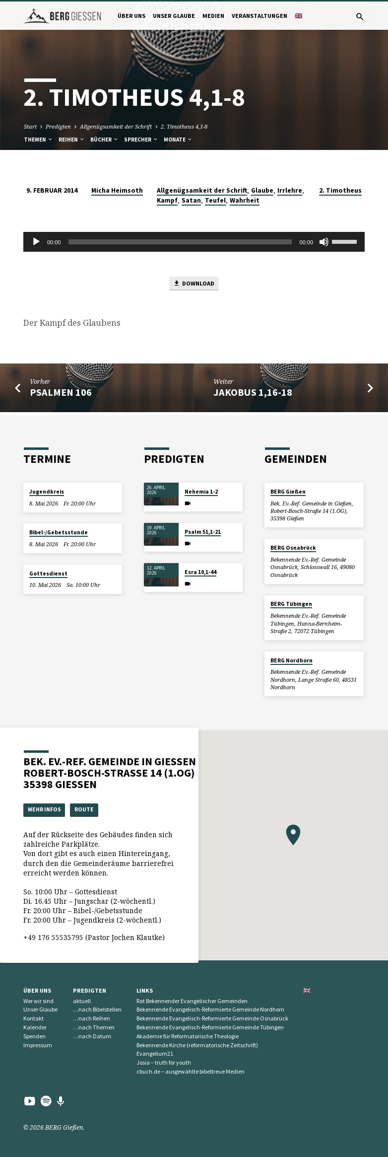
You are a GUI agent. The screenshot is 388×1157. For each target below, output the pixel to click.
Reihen (72, 138)
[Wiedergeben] (36, 240)
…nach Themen (94, 1026)
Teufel (215, 199)
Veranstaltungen (259, 15)
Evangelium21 (154, 1053)
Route (89, 808)
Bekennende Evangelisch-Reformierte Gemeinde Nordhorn (210, 1009)
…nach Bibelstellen (97, 1009)
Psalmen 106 (61, 392)
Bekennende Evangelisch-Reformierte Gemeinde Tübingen (210, 1026)
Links (144, 990)
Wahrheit (244, 199)
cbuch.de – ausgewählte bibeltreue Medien (190, 1071)
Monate (178, 138)
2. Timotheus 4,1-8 (184, 125)
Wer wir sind (38, 1000)
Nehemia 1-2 (201, 490)
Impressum (37, 1044)
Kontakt (33, 1018)
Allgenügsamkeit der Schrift (116, 125)
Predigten (58, 125)
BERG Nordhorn (291, 658)
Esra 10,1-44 (200, 570)
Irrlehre (289, 189)
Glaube (262, 189)
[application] (194, 240)
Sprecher (141, 138)
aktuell (82, 1000)
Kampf (167, 199)
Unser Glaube (174, 15)
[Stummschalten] (324, 240)
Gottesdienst (48, 572)
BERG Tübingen (291, 602)
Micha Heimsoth (117, 189)
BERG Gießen (288, 490)
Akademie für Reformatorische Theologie (187, 1035)
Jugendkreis (46, 490)
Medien (213, 15)
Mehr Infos (46, 808)
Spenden (34, 1035)
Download (194, 283)
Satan (191, 199)
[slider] (179, 240)
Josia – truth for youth (163, 1062)
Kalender (35, 1026)
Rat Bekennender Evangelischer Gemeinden (192, 1000)
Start (30, 125)
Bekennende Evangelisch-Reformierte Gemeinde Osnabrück (212, 1018)
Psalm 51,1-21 (203, 530)
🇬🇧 (298, 15)
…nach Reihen (91, 1018)
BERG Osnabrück (293, 546)
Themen (38, 138)
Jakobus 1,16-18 (252, 392)
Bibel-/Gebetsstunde (58, 530)
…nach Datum (92, 1035)
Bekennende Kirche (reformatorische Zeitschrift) (197, 1044)
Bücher (104, 138)
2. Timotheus (340, 189)
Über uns (131, 15)
